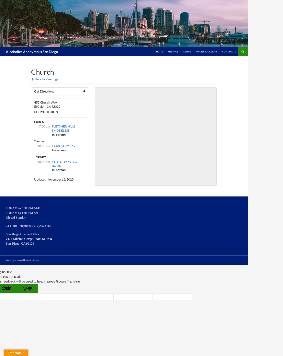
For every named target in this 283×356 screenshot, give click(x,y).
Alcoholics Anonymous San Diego (32, 52)
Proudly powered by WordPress (22, 260)
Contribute (229, 51)
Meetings (173, 51)
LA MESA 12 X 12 (63, 146)
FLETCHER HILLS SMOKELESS (63, 128)
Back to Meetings (44, 79)
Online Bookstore (206, 51)
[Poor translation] (27, 288)
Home (159, 51)
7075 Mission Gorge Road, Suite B (29, 238)
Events (187, 51)
